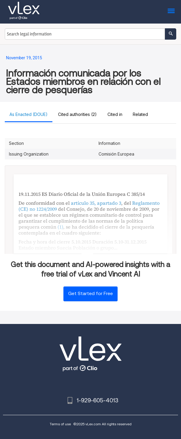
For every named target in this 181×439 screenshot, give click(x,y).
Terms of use (60, 424)
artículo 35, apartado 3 (96, 203)
